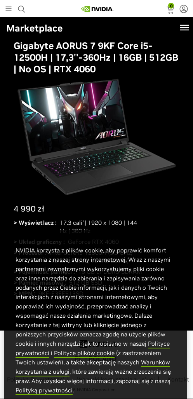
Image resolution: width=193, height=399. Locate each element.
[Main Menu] (8, 9)
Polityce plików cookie (84, 361)
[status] (171, 10)
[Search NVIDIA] (22, 7)
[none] (183, 9)
